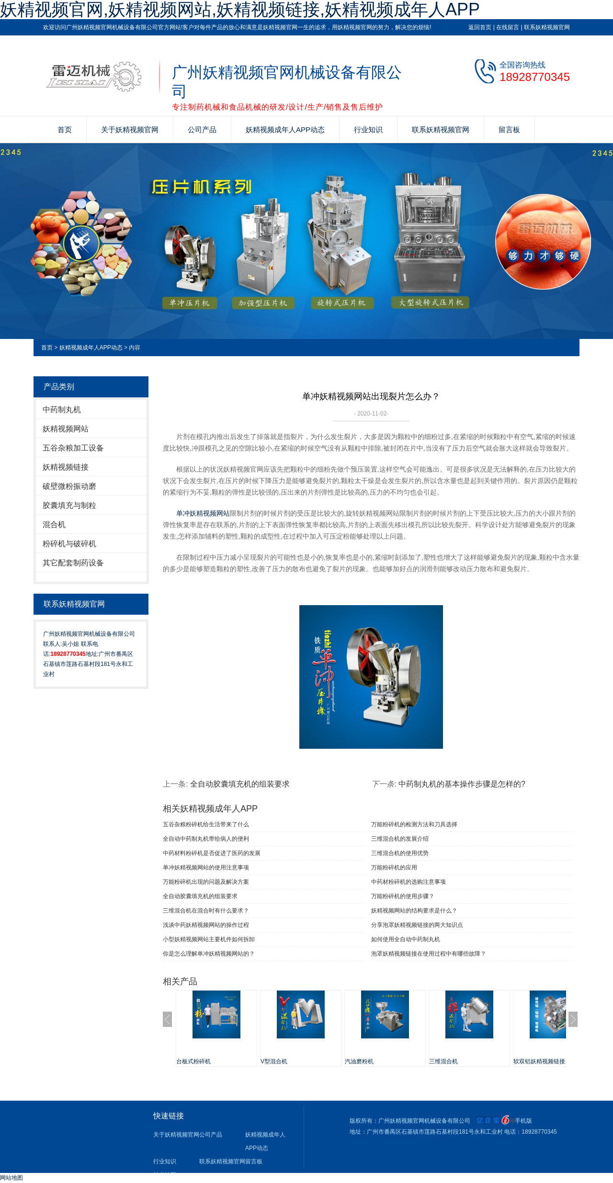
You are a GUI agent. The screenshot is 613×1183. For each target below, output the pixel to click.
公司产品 (202, 129)
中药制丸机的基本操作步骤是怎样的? (461, 784)
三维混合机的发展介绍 (400, 838)
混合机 (54, 524)
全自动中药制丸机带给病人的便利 (206, 838)
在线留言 (507, 27)
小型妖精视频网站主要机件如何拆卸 (209, 939)
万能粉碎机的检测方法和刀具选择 (414, 824)
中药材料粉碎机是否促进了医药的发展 (212, 853)
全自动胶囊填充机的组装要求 (240, 784)
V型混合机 (274, 1061)
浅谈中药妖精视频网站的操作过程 (206, 925)
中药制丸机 (62, 410)
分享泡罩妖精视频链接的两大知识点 (417, 925)
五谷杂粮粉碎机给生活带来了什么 (206, 824)
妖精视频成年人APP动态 (285, 129)
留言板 (509, 129)
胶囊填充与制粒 (69, 505)
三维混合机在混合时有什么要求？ (206, 910)
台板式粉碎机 (193, 1061)
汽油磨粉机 (359, 1061)
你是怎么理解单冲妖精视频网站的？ (209, 953)
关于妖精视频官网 (130, 129)
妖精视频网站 (66, 429)
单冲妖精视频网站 (203, 513)
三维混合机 (443, 1061)
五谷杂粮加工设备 (73, 448)
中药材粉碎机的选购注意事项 (408, 882)
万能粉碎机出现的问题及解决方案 (206, 882)
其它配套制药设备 (73, 563)
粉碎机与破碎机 (69, 544)
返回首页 (479, 27)
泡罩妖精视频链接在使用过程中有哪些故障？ (428, 953)
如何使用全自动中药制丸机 (405, 939)
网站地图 (11, 1177)
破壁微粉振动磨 (69, 486)
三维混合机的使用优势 (400, 853)
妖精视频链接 (66, 467)
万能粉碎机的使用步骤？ (402, 896)
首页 (64, 129)
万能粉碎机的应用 (394, 867)
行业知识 (368, 129)
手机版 (523, 1120)
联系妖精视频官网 (547, 27)
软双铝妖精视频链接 (539, 1061)
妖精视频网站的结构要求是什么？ (414, 910)
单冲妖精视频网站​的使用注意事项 (206, 867)
